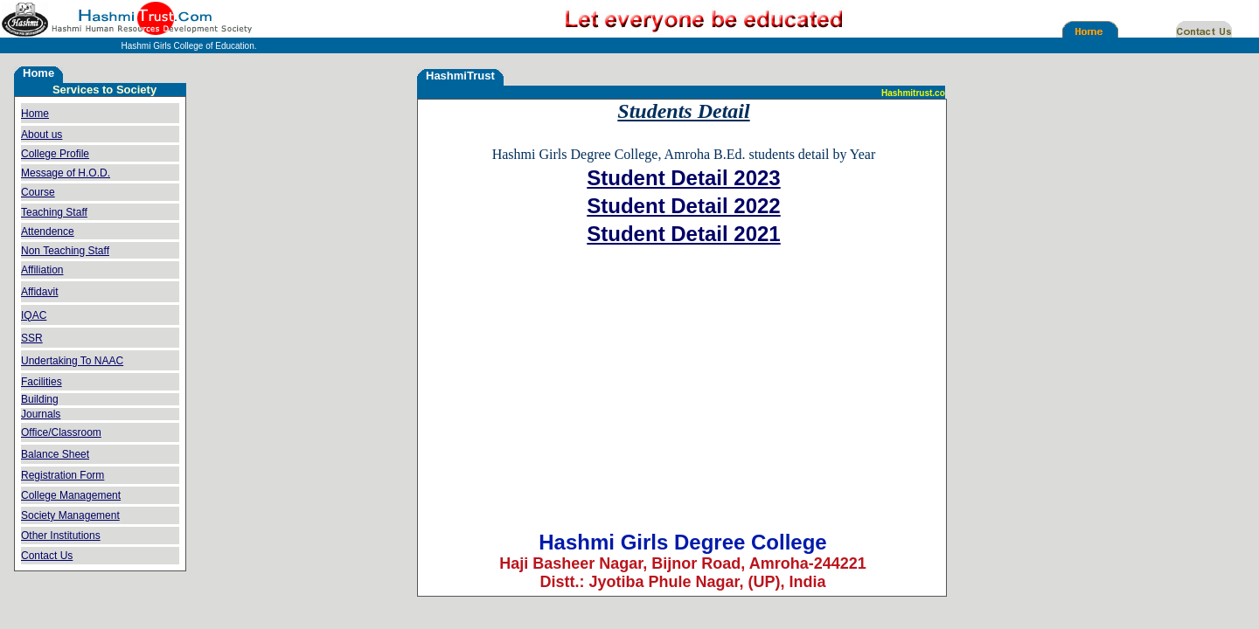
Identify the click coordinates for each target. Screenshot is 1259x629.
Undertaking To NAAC (72, 361)
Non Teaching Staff (65, 251)
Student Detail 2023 (683, 178)
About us (41, 134)
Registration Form (62, 475)
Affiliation (42, 270)
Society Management (70, 515)
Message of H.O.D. (65, 173)
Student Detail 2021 (683, 233)
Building (40, 399)
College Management (71, 495)
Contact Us (47, 556)
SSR (32, 338)
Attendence (47, 231)
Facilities (41, 382)
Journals (40, 414)
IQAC (33, 315)
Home (35, 113)
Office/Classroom (61, 432)
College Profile (55, 154)
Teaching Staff (54, 212)
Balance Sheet (55, 454)
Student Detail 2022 (683, 206)
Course (38, 192)
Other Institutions (61, 535)
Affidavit (39, 292)
